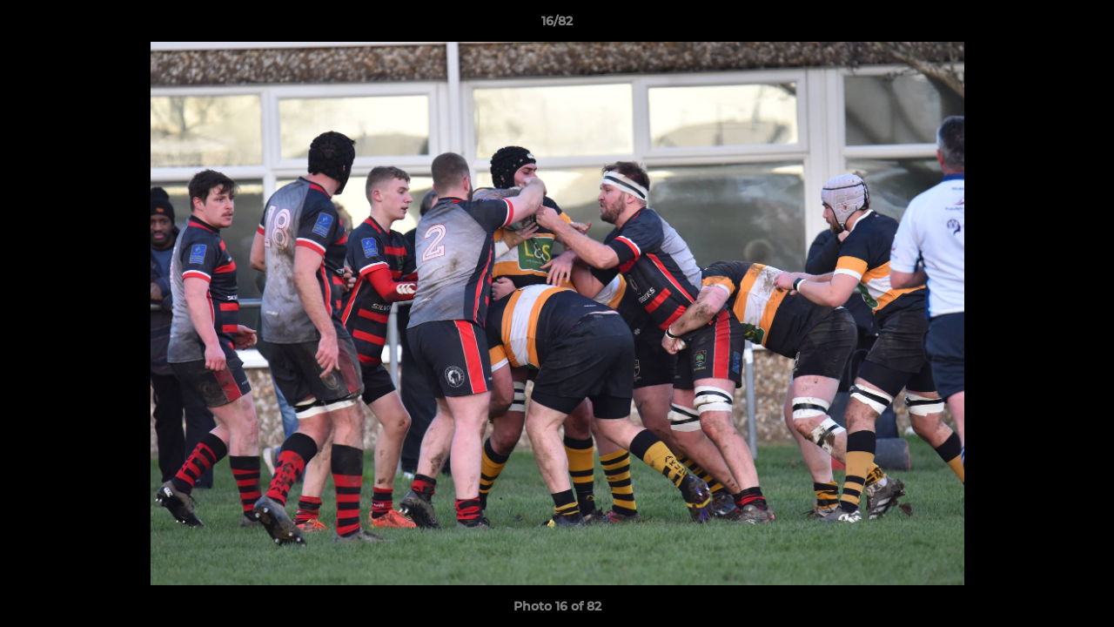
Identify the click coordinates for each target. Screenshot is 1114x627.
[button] (1082, 25)
